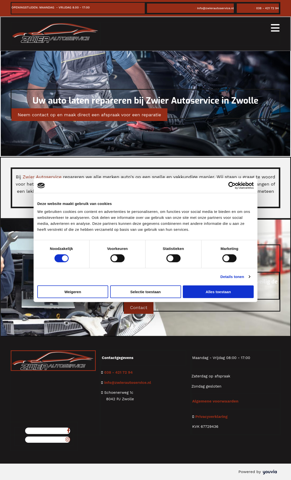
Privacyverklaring (211, 416)
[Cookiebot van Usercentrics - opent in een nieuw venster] (232, 185)
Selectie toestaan (145, 291)
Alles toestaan (218, 291)
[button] (89, 114)
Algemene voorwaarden (215, 401)
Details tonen (232, 277)
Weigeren (72, 291)
